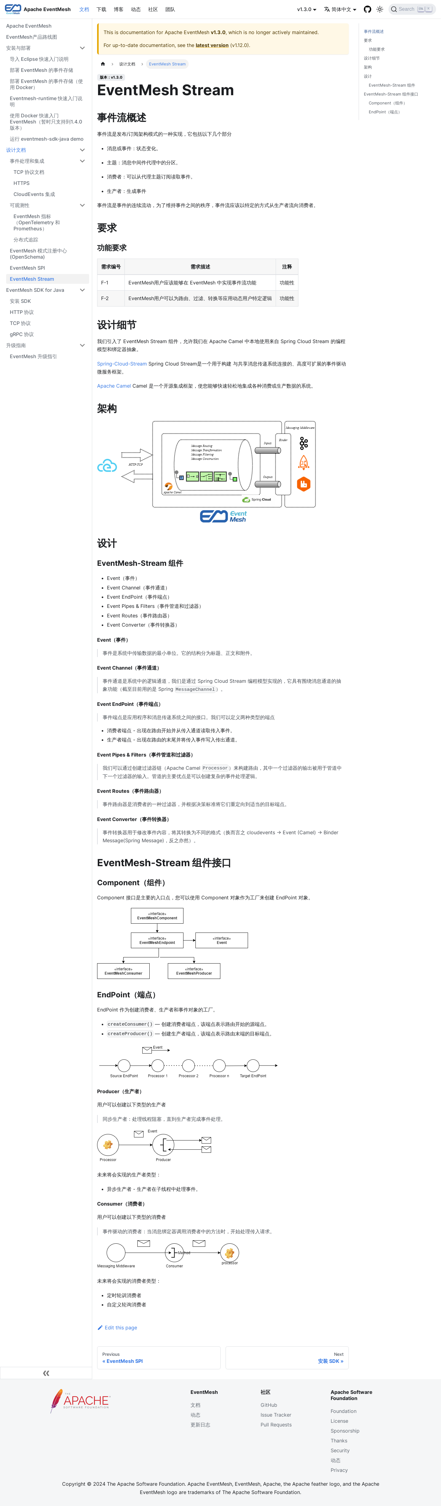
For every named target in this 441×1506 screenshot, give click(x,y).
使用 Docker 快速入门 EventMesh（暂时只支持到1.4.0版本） (46, 121)
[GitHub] (367, 9)
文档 (84, 9)
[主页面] (103, 64)
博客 (119, 9)
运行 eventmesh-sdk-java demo (47, 139)
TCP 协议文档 (29, 172)
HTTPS (22, 183)
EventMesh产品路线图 (31, 37)
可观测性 (20, 205)
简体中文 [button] (337, 9)
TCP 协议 (20, 323)
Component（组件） (388, 103)
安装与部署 (18, 48)
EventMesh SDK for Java (35, 290)
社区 (153, 9)
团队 (170, 9)
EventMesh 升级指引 (33, 356)
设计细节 (372, 58)
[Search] (412, 9)
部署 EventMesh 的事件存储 (41, 70)
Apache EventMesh (29, 26)
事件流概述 (374, 31)
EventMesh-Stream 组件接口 (391, 94)
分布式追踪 (26, 240)
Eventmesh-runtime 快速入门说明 (46, 101)
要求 (368, 40)
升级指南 (16, 345)
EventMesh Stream (32, 279)
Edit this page (117, 1327)
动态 (136, 9)
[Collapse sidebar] (46, 1373)
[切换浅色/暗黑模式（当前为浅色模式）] (380, 9)
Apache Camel (114, 386)
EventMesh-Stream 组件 (392, 85)
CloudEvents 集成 (34, 194)
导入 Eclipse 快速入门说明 (39, 59)
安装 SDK (20, 301)
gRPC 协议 (22, 334)
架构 (368, 67)
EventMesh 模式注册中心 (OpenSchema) (38, 254)
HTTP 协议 (22, 312)
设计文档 (16, 150)
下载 (101, 9)
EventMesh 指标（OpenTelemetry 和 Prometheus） (37, 222)
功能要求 (377, 49)
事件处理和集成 (27, 161)
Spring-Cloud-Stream (122, 364)
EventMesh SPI (27, 268)
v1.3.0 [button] (304, 9)
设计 (368, 76)
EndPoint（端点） (385, 112)
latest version (212, 45)
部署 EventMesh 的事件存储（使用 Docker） (46, 84)
